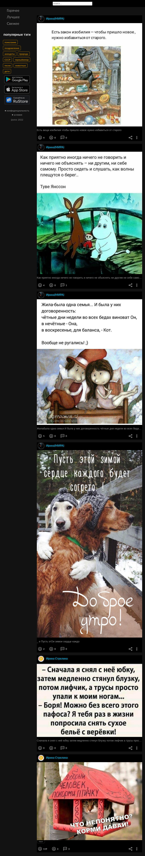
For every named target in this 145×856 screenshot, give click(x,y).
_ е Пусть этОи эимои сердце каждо (58, 641)
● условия (17, 114)
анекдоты (10, 53)
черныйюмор (22, 59)
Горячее (13, 10)
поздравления (12, 48)
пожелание (10, 42)
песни (8, 65)
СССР (7, 59)
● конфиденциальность (17, 110)
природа (23, 53)
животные (20, 65)
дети (7, 71)
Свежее (13, 23)
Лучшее (13, 17)
